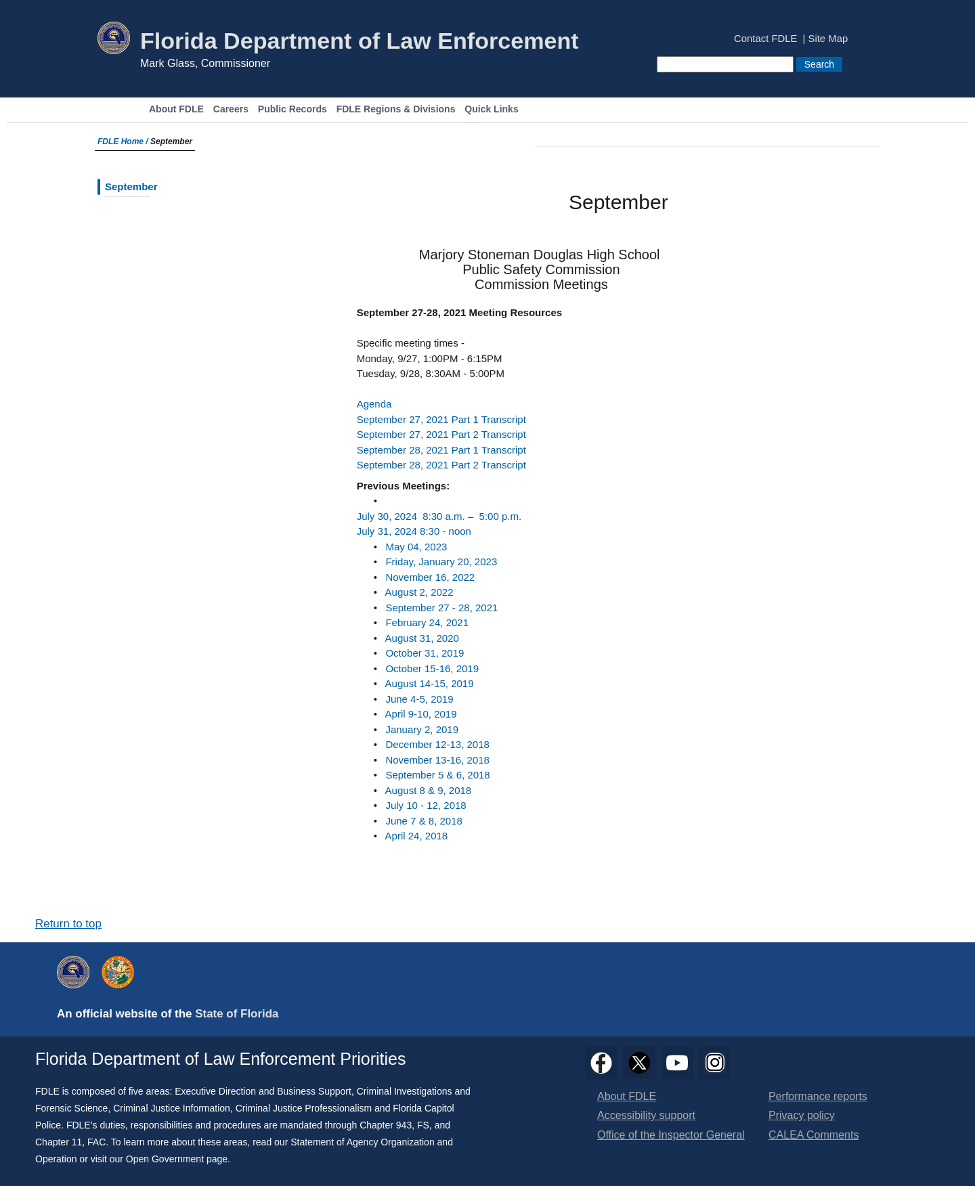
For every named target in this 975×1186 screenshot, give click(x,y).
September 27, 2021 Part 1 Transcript (441, 419)
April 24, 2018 (416, 835)
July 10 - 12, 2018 (425, 805)
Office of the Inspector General (671, 1135)
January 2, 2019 (421, 729)
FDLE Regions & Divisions (396, 109)
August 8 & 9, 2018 (428, 790)
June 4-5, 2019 (419, 699)
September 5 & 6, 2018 (437, 775)
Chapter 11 (58, 1142)
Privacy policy (801, 1115)
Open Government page (177, 1159)
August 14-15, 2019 (429, 683)
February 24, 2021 (427, 622)
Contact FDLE (765, 39)
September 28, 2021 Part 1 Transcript (441, 450)
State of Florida (236, 1013)
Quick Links (491, 109)
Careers (230, 109)
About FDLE (176, 109)
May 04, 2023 (416, 546)
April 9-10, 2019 (421, 714)
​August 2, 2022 (419, 592)
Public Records (292, 109)
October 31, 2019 (424, 653)
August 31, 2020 (422, 638)
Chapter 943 (386, 1125)
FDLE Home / (124, 141)
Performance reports (817, 1096)
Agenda (374, 404)
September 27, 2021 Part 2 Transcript (441, 434)
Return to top (68, 923)
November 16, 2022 (430, 577)
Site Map (828, 39)
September (127, 186)
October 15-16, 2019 (432, 668)
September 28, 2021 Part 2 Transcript (441, 464)
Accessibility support (646, 1115)
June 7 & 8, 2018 (423, 821)
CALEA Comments (813, 1135)
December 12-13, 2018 (437, 744)
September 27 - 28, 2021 (441, 607)
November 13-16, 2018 (437, 760)
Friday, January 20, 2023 (441, 561)
